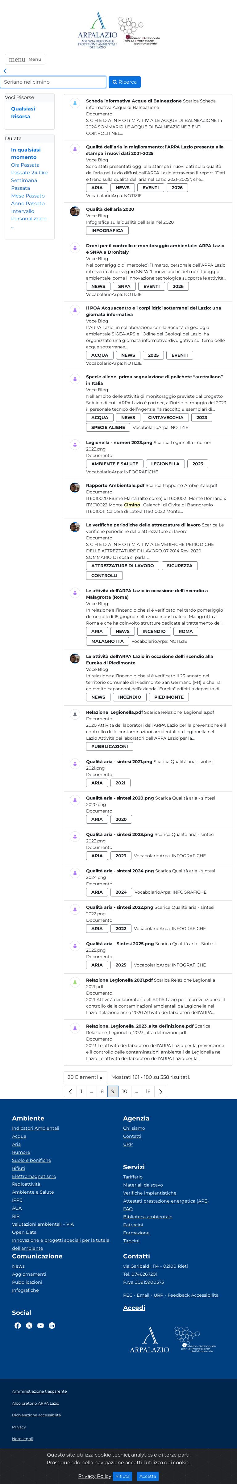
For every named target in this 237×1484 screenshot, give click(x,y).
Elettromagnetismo (34, 1176)
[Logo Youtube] (40, 1325)
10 (126, 1092)
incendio (154, 631)
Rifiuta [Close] (123, 1476)
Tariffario (133, 1177)
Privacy (19, 1427)
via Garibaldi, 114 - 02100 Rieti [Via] (155, 1266)
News (18, 1266)
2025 (153, 355)
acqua (99, 355)
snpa (124, 286)
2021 (120, 783)
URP (128, 1144)
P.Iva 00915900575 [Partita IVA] (143, 1282)
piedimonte (169, 697)
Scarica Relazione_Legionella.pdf (179, 712)
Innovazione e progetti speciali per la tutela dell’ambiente (60, 1244)
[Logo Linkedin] (52, 1325)
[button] (25, 59)
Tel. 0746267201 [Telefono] (140, 1274)
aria (97, 187)
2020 (121, 819)
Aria (16, 1144)
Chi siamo (134, 1128)
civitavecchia (166, 417)
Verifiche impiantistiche (150, 1193)
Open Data (24, 1232)
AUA (17, 1208)
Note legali (22, 1438)
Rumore (21, 1152)
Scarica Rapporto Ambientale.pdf (181, 485)
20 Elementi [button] (87, 1078)
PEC (127, 1295)
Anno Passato (28, 203)
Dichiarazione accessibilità (36, 1415)
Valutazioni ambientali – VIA (43, 1224)
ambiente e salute (114, 464)
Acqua (19, 1136)
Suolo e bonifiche (31, 1160)
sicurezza (180, 565)
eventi (151, 187)
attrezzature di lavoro (122, 565)
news (123, 187)
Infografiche (141, 472)
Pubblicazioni (27, 1282)
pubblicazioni (109, 746)
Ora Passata (25, 165)
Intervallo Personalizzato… (29, 219)
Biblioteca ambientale (148, 1217)
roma (186, 631)
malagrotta (107, 641)
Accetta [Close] (149, 1476)
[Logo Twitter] (29, 1325)
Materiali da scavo (143, 1185)
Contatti (132, 1136)
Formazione (136, 1233)
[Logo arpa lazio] (97, 31)
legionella (165, 464)
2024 (121, 892)
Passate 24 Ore (29, 173)
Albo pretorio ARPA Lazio (35, 1403)
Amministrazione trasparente (39, 1391)
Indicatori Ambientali (35, 1128)
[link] (5, 71)
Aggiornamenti (29, 1274)
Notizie (133, 195)
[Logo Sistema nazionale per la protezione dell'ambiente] (139, 31)
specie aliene (108, 427)
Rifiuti (18, 1168)
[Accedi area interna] (134, 1309)
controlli (104, 575)
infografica (107, 230)
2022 (121, 928)
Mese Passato (28, 196)
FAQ (128, 1209)
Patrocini (133, 1225)
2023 (202, 417)
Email (143, 1295)
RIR (15, 1216)
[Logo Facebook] (17, 1325)
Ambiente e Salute (33, 1192)
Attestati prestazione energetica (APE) (166, 1201)
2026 (177, 187)
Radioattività (26, 1184)
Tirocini (131, 1241)
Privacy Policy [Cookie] (94, 1476)
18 (150, 1092)
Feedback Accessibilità (193, 1295)
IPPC (17, 1200)
